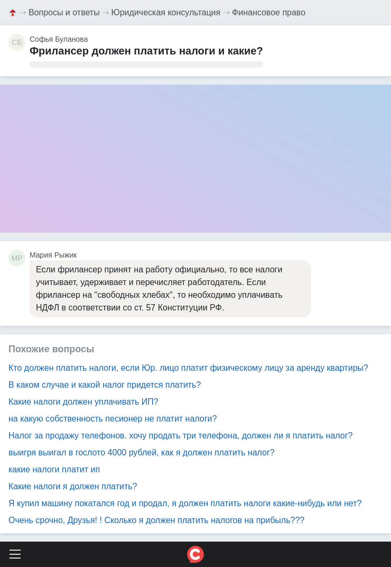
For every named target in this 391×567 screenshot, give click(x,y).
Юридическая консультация (166, 12)
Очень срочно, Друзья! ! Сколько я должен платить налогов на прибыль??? (156, 520)
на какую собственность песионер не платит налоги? (112, 418)
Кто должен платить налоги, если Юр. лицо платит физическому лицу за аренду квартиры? (188, 367)
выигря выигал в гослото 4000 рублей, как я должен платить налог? (141, 452)
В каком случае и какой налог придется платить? (104, 384)
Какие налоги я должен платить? (72, 486)
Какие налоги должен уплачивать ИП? (83, 401)
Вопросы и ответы (64, 12)
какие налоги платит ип (54, 469)
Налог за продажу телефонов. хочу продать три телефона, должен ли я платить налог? (180, 435)
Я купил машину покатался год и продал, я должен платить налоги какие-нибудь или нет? (184, 503)
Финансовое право (268, 12)
